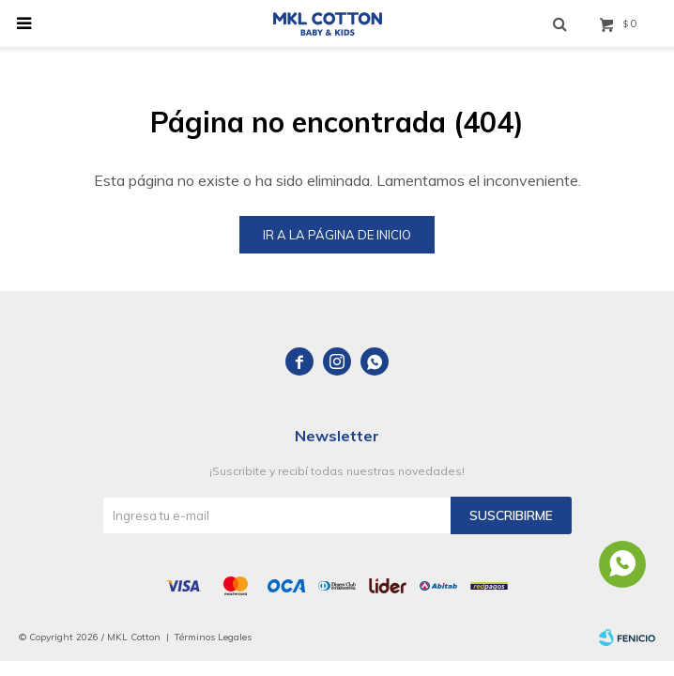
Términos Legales (213, 637)
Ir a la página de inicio (337, 234)
